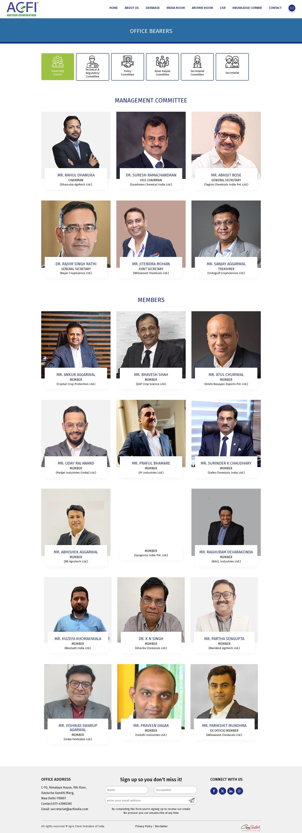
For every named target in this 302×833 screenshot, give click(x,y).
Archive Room (202, 8)
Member (76, 381)
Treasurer (226, 270)
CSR (223, 8)
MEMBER (78, 645)
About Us (132, 8)
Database (153, 8)
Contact (275, 8)
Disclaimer (161, 826)
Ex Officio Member (224, 732)
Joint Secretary (151, 270)
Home (113, 8)
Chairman (75, 181)
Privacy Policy (143, 826)
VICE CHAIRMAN (151, 181)
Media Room (176, 8)
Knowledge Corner (247, 8)
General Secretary (226, 181)
